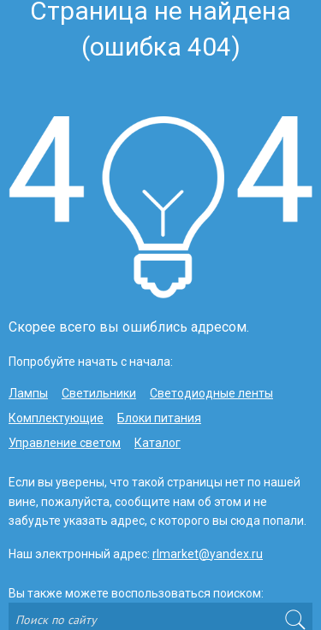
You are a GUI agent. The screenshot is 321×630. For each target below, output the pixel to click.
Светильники (99, 393)
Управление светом (65, 443)
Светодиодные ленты (211, 393)
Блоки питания (159, 418)
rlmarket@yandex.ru (207, 554)
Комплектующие (56, 418)
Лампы (28, 393)
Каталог (157, 443)
